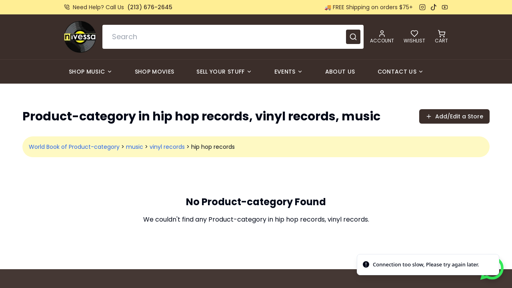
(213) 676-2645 (149, 7)
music (134, 147)
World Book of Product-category (74, 147)
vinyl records (167, 147)
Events (288, 72)
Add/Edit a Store (454, 116)
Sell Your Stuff (224, 72)
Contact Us (401, 72)
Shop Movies (154, 72)
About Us (340, 72)
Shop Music (90, 72)
